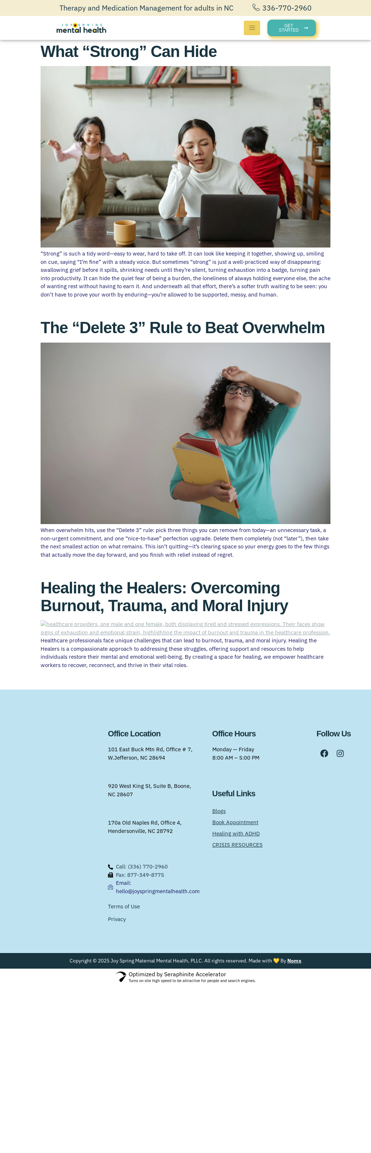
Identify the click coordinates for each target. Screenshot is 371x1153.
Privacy (117, 1086)
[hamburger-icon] (252, 28)
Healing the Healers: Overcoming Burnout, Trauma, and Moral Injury (164, 596)
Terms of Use (124, 1074)
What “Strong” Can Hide (129, 51)
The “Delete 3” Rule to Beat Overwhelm (183, 327)
